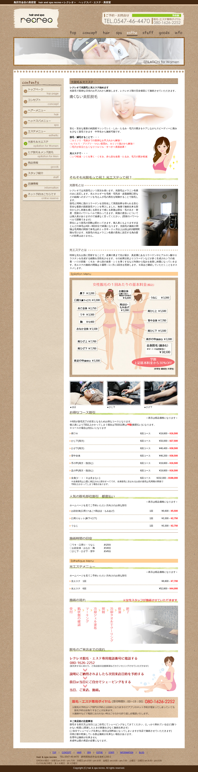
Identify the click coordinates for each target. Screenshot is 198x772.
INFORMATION (126, 752)
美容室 (107, 2)
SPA (89, 752)
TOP (54, 752)
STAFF (111, 752)
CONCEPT (66, 752)
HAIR (79, 752)
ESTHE (99, 752)
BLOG (141, 752)
